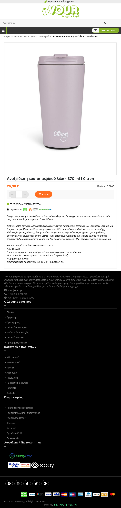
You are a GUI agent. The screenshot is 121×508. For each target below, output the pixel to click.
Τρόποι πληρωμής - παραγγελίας (23, 413)
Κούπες (10, 367)
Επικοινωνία (13, 438)
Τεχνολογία (12, 377)
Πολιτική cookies (15, 337)
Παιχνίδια (11, 388)
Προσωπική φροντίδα (17, 383)
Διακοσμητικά (13, 362)
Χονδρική (11, 428)
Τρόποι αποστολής (16, 418)
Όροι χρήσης (13, 322)
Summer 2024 (20, 36)
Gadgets (11, 393)
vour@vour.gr (15, 290)
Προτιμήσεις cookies (17, 342)
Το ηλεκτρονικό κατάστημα (20, 408)
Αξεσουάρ (12, 372)
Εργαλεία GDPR (14, 433)
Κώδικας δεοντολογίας (18, 332)
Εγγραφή (11, 317)
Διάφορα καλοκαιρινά (40, 36)
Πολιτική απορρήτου (17, 327)
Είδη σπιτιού (13, 357)
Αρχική (7, 36)
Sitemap (11, 423)
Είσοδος (11, 312)
